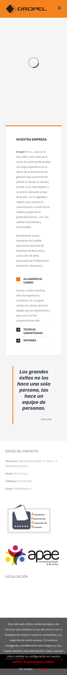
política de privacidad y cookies (33, 661)
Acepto (43, 669)
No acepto (26, 669)
